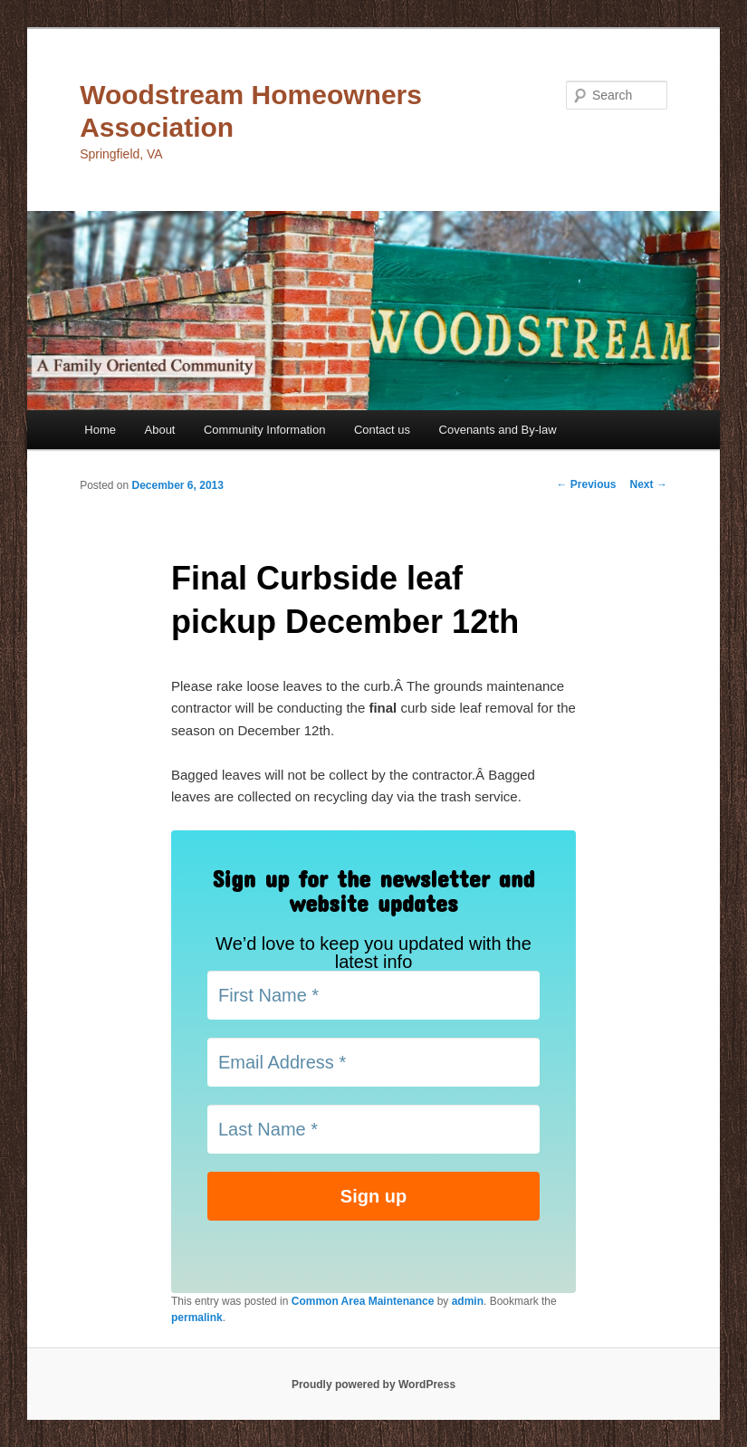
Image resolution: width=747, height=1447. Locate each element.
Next (648, 484)
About (160, 429)
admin (468, 1301)
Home (100, 429)
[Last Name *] (373, 1129)
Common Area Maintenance (363, 1301)
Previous (587, 484)
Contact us (382, 429)
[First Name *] (373, 995)
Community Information (264, 429)
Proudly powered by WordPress (373, 1384)
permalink (197, 1317)
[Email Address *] (373, 1062)
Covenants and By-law (498, 429)
